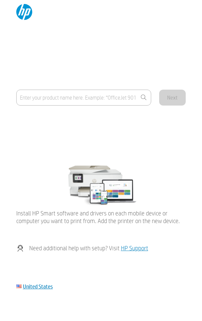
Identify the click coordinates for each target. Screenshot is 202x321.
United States (38, 286)
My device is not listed (39, 135)
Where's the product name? (45, 119)
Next (172, 97)
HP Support (134, 248)
